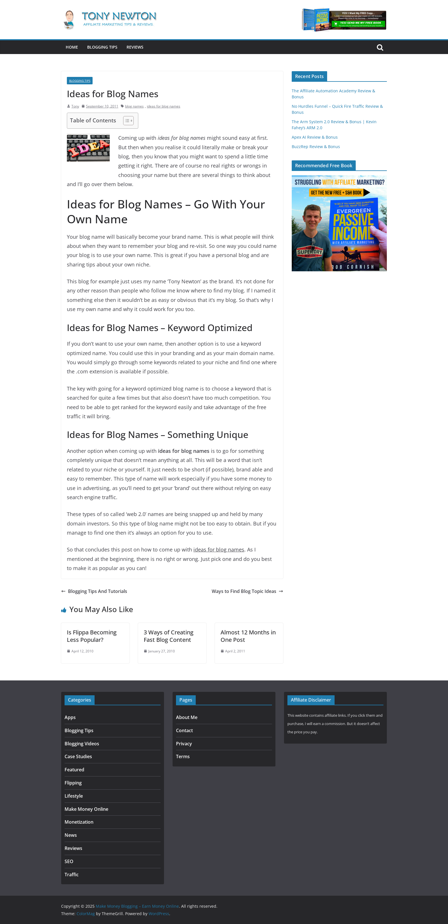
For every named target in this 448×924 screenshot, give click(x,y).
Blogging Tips (102, 47)
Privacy (184, 743)
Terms (183, 756)
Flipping (73, 783)
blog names (134, 106)
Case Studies (78, 756)
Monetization (79, 822)
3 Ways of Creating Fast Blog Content (168, 636)
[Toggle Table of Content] (125, 121)
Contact (184, 730)
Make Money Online (86, 809)
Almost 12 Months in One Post (248, 636)
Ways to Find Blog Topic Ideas (247, 591)
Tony (75, 106)
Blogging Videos (82, 743)
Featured (74, 769)
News (71, 835)
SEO (69, 861)
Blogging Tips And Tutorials (94, 591)
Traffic (72, 874)
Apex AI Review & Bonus (315, 137)
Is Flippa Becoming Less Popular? (92, 636)
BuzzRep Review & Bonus (316, 146)
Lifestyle (74, 796)
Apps (70, 717)
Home (72, 47)
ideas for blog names (163, 106)
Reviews (135, 47)
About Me (186, 717)
